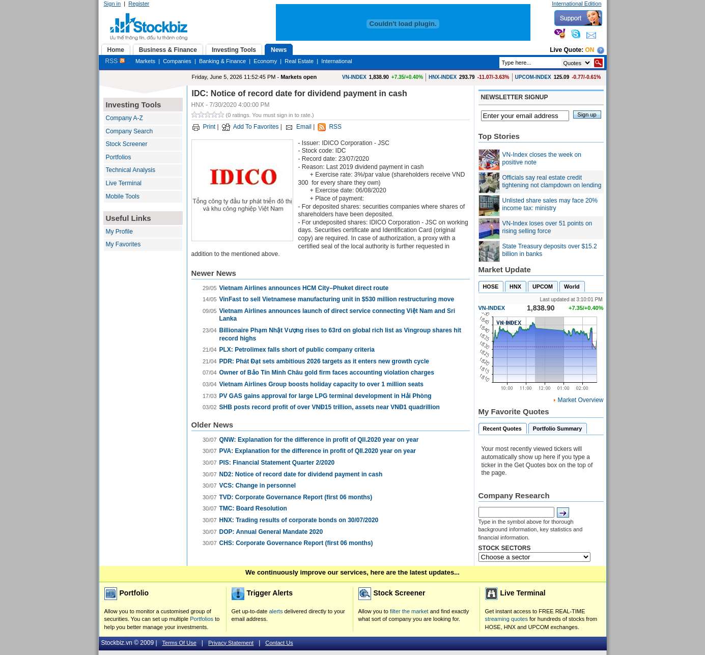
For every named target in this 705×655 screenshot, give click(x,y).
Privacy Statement (230, 643)
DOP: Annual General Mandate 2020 (271, 531)
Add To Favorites (256, 126)
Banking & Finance (222, 61)
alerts (276, 611)
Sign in (112, 4)
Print (209, 126)
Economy (265, 61)
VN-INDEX (354, 77)
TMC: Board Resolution (253, 508)
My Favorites (123, 244)
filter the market (409, 611)
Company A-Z (124, 118)
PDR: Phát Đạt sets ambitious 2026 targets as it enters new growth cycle (324, 361)
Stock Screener (127, 144)
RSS (115, 61)
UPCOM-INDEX (533, 77)
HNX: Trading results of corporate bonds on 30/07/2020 (299, 520)
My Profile (119, 231)
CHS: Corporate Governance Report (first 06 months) (296, 543)
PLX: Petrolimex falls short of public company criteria (297, 349)
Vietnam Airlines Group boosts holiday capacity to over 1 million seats (321, 384)
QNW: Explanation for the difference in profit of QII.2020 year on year (319, 439)
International (336, 61)
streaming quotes (506, 619)
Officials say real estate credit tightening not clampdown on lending (552, 181)
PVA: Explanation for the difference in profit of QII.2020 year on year (317, 450)
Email (304, 126)
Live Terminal (124, 183)
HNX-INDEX (443, 77)
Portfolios (118, 157)
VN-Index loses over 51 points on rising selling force (547, 227)
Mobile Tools (122, 196)
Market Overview (580, 400)
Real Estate (299, 61)
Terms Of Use (179, 643)
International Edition (576, 4)
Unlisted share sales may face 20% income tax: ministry (550, 204)
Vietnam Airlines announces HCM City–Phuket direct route (304, 288)
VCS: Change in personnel (257, 485)
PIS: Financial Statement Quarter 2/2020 (277, 462)
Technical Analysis (130, 170)
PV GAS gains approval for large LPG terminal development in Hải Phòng (325, 396)
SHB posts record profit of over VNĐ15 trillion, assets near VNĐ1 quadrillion (329, 407)
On (590, 49)
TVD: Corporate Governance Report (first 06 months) (296, 497)
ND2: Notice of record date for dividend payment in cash (301, 474)
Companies (177, 61)
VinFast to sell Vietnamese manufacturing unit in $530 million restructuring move (337, 299)
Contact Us (279, 643)
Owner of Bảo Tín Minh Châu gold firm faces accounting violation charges (326, 372)
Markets (145, 61)
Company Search (129, 131)
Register (138, 4)
